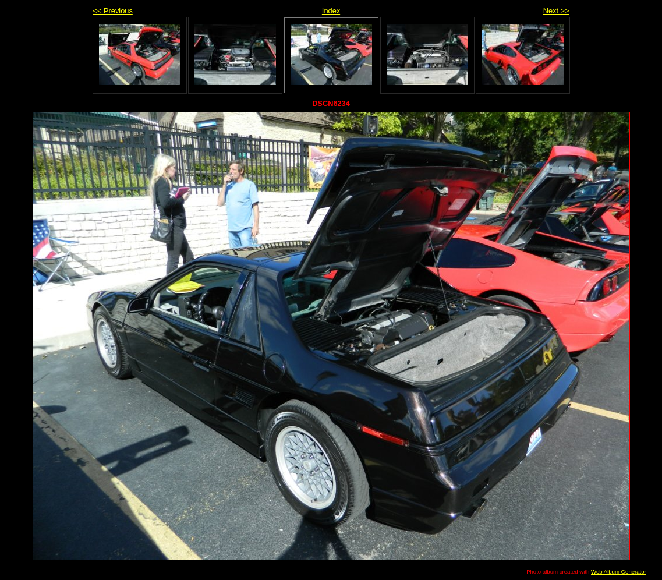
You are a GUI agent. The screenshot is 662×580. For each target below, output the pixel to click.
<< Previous (113, 10)
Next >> (556, 10)
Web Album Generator (618, 571)
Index (331, 10)
